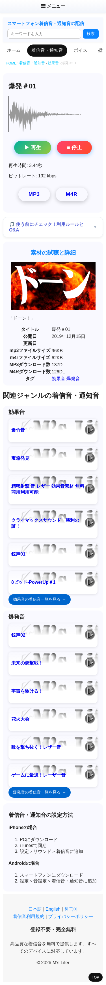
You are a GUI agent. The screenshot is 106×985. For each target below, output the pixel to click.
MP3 (34, 194)
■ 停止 (74, 147)
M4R (71, 194)
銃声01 (18, 554)
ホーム (14, 50)
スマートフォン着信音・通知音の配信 (45, 23)
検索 (91, 33)
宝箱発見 (20, 458)
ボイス (80, 50)
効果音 (58, 378)
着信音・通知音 (47, 50)
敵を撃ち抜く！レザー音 (36, 747)
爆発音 (73, 378)
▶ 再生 (32, 147)
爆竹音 (18, 430)
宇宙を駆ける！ (27, 691)
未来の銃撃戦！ (27, 663)
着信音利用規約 (28, 916)
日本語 (35, 909)
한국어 (71, 909)
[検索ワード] (44, 34)
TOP (95, 977)
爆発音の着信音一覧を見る (36, 792)
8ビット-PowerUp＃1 (33, 582)
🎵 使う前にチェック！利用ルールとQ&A (46, 227)
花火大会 (20, 719)
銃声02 (18, 635)
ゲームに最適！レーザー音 (38, 775)
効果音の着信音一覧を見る (36, 599)
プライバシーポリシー (70, 916)
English (53, 909)
